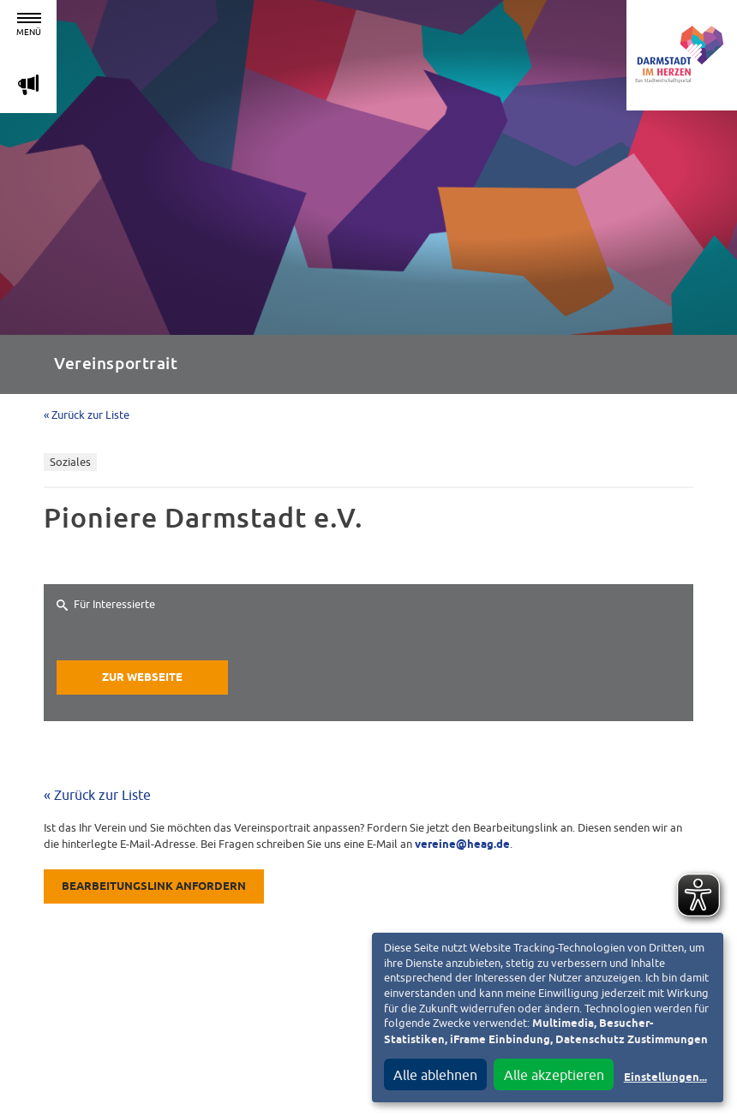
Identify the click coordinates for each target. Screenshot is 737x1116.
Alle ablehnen (435, 1075)
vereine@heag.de (462, 845)
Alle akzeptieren (554, 1075)
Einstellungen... (665, 1078)
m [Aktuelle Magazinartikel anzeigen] (28, 84)
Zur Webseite (142, 678)
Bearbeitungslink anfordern (154, 887)
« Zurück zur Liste (86, 415)
